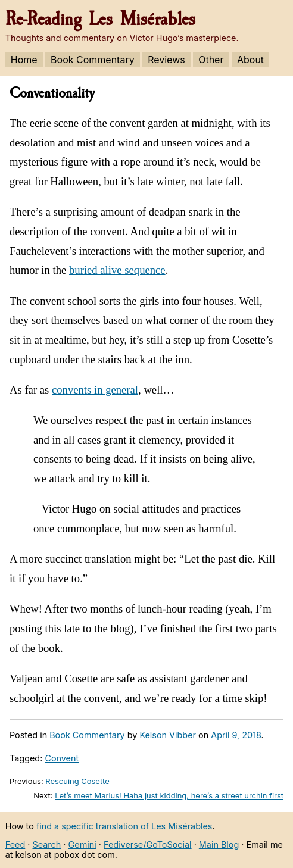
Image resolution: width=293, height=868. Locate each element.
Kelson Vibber (167, 735)
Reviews (166, 59)
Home (24, 59)
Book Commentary (93, 59)
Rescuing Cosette (77, 781)
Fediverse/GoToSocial (148, 844)
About (250, 59)
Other (210, 59)
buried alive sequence (117, 270)
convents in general (95, 389)
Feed (15, 844)
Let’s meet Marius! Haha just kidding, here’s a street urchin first (169, 795)
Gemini (82, 844)
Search (47, 844)
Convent (62, 758)
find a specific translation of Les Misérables (124, 826)
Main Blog (219, 844)
